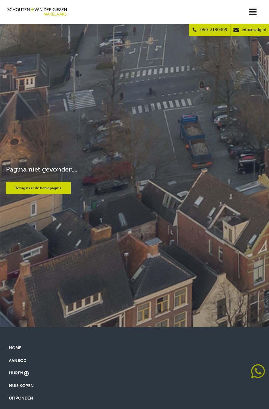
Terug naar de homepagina (38, 187)
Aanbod (17, 360)
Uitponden (21, 398)
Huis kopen (21, 385)
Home (15, 347)
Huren (19, 373)
